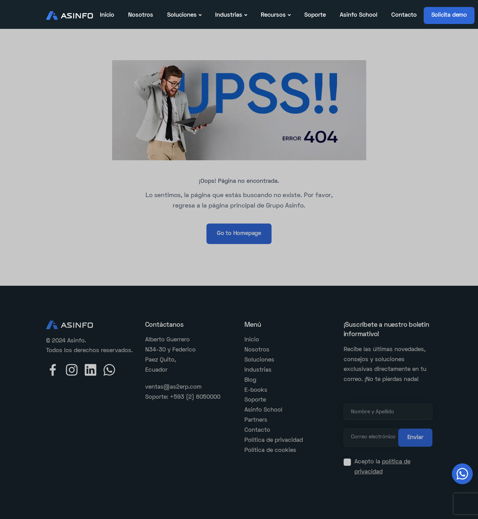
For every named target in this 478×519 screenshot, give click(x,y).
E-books (255, 390)
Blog (250, 380)
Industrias (228, 15)
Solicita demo (449, 15)
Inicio (107, 15)
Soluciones (182, 15)
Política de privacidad (273, 440)
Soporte (315, 15)
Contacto (404, 15)
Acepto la (382, 467)
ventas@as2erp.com (173, 387)
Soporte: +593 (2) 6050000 (182, 397)
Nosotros (140, 15)
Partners (255, 420)
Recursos (273, 15)
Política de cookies (270, 450)
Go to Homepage (239, 233)
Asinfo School (358, 15)
